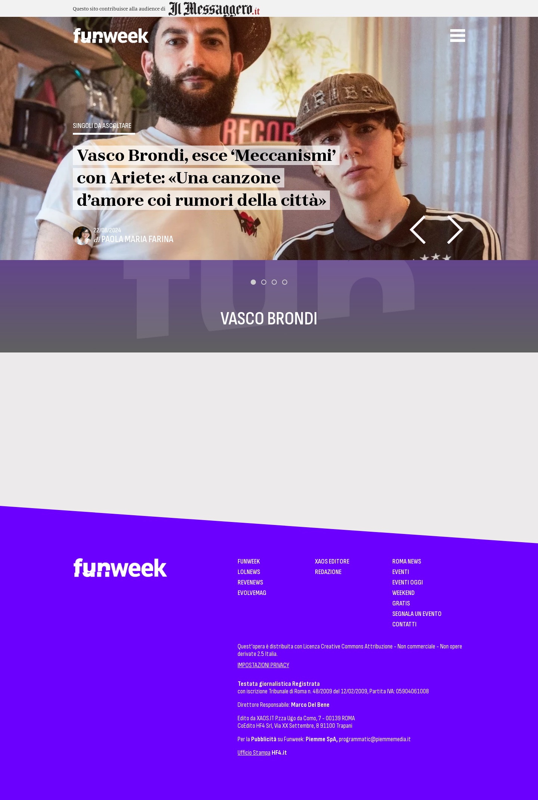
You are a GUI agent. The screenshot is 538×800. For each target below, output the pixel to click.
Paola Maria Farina (137, 239)
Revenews (250, 582)
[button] (253, 282)
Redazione (328, 572)
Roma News (406, 561)
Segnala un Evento (417, 614)
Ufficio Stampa (254, 753)
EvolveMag (252, 593)
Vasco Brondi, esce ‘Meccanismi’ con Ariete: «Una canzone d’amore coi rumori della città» (206, 178)
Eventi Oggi (407, 582)
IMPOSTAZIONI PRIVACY (263, 665)
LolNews (249, 572)
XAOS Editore (332, 561)
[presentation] (417, 229)
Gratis (401, 603)
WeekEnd (403, 593)
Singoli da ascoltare (102, 125)
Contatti (404, 624)
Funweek (249, 561)
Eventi (400, 572)
